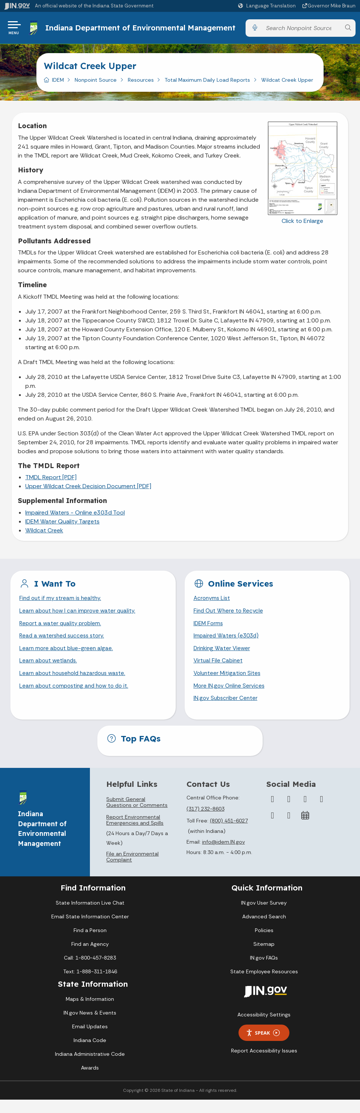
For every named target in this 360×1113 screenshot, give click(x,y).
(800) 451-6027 (229, 834)
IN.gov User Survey (264, 916)
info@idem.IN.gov (223, 855)
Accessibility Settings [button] (264, 1028)
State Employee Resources (264, 984)
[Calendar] (305, 829)
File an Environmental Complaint (132, 870)
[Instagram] (305, 812)
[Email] (289, 829)
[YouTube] (321, 812)
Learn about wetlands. (49, 672)
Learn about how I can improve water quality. (79, 620)
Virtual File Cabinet (219, 672)
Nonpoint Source (96, 88)
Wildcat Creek (44, 538)
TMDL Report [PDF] (51, 485)
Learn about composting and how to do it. (76, 698)
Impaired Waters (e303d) (227, 646)
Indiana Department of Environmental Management (116, 31)
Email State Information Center (90, 930)
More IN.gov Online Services (230, 698)
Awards (90, 1081)
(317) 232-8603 (205, 822)
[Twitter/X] (289, 812)
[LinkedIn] (272, 829)
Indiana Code (90, 1053)
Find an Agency (90, 957)
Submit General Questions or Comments (137, 815)
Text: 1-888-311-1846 (90, 984)
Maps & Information (90, 1012)
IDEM (58, 88)
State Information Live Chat (90, 916)
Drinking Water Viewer (223, 659)
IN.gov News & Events (90, 1026)
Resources (141, 88)
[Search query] (301, 32)
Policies (264, 943)
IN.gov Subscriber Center (227, 711)
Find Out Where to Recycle (230, 620)
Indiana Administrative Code (90, 1067)
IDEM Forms (209, 633)
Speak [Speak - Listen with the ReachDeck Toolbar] (262, 1045)
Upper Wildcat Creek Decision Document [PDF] (88, 494)
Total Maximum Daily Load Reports (207, 88)
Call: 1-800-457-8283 (90, 971)
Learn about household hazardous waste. (75, 685)
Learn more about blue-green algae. (67, 659)
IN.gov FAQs (264, 971)
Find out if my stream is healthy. (62, 607)
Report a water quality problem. (62, 633)
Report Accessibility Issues (264, 1064)
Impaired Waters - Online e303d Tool (75, 521)
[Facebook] (272, 812)
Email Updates (90, 1039)
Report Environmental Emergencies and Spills (134, 833)
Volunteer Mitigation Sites (228, 685)
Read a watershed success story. (64, 646)
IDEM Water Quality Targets (62, 529)
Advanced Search (264, 930)
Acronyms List (213, 607)
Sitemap (264, 957)
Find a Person (90, 943)
